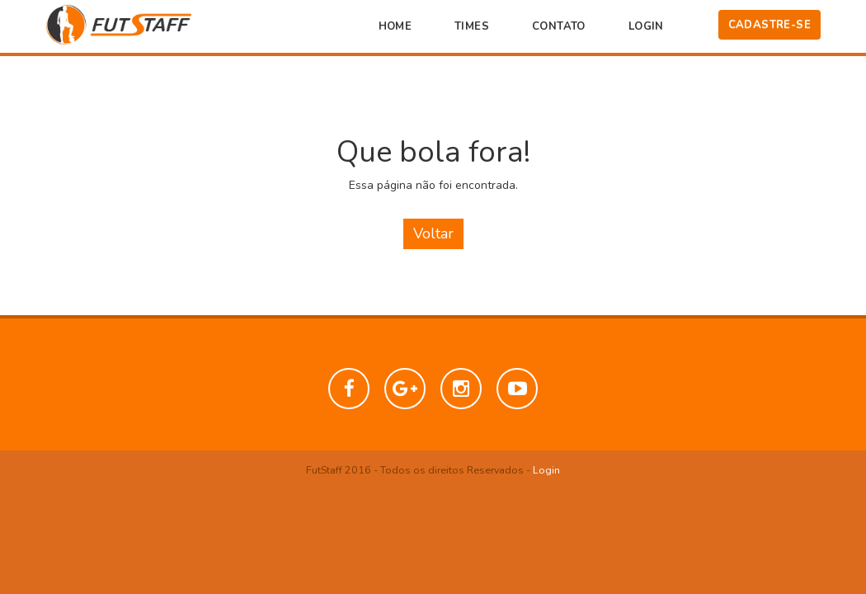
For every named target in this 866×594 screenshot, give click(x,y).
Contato (559, 26)
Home (395, 26)
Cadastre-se (769, 24)
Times (471, 26)
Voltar (433, 233)
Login (646, 26)
